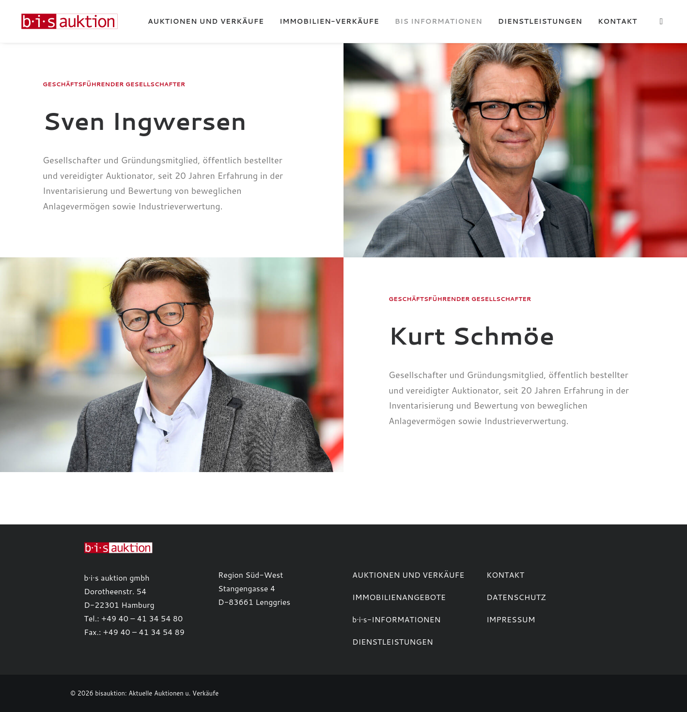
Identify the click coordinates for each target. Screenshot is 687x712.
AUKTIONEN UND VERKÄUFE (408, 574)
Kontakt (617, 21)
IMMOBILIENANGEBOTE (399, 596)
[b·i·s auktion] (63, 21)
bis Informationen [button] (439, 21)
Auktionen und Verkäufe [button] (206, 21)
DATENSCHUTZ (516, 596)
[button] (663, 21)
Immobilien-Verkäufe (329, 21)
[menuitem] (206, 21)
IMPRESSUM (510, 619)
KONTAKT (505, 574)
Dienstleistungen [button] (540, 21)
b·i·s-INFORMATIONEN (396, 619)
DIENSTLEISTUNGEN (392, 641)
